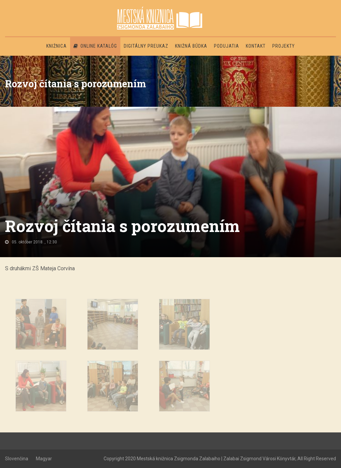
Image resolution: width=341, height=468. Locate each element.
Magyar (44, 458)
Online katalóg (95, 46)
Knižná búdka (191, 46)
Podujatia (226, 46)
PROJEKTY (283, 46)
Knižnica (56, 46)
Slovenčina (16, 458)
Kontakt (256, 46)
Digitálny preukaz (146, 46)
